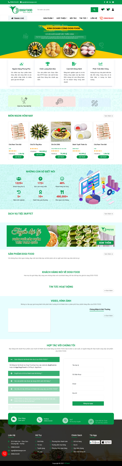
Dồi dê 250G (55, 144)
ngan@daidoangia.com (18, 450)
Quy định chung (79, 448)
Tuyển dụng (41, 448)
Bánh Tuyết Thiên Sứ (80, 144)
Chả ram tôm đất (15, 144)
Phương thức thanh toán (60, 441)
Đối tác (73, 18)
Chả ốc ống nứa (36, 144)
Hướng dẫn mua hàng (59, 445)
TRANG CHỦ (17, 18)
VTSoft (67, 463)
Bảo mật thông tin (79, 452)
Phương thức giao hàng (59, 448)
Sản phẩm (48, 18)
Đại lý (75, 445)
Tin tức (82, 18)
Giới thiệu (61, 18)
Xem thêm (108, 116)
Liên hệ (94, 18)
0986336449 (109, 18)
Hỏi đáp (40, 452)
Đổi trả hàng (78, 441)
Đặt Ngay (18, 157)
